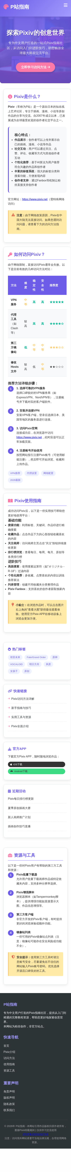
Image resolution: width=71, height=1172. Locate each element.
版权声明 (9, 1097)
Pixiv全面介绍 (18, 726)
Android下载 (19, 771)
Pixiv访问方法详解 (21, 698)
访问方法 (9, 1058)
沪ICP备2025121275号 (35, 1134)
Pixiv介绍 (9, 1051)
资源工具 (9, 1070)
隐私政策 (9, 1103)
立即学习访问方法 (35, 67)
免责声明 (9, 1091)
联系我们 (9, 1110)
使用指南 (9, 1064)
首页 (6, 1045)
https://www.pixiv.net (35, 199)
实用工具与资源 (19, 717)
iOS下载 (16, 764)
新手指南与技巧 (19, 707)
